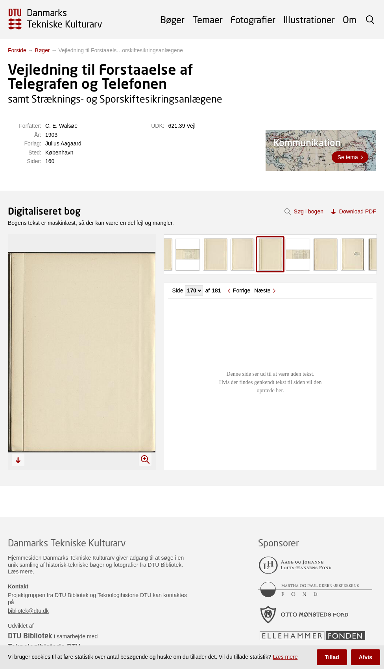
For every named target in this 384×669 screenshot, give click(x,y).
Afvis (365, 657)
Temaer (207, 19)
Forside (17, 50)
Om (349, 19)
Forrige (241, 290)
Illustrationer (309, 19)
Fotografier (253, 19)
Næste (262, 290)
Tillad (332, 657)
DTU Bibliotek (30, 635)
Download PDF (357, 211)
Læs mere (20, 571)
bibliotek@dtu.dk (28, 611)
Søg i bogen (308, 211)
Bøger (172, 19)
